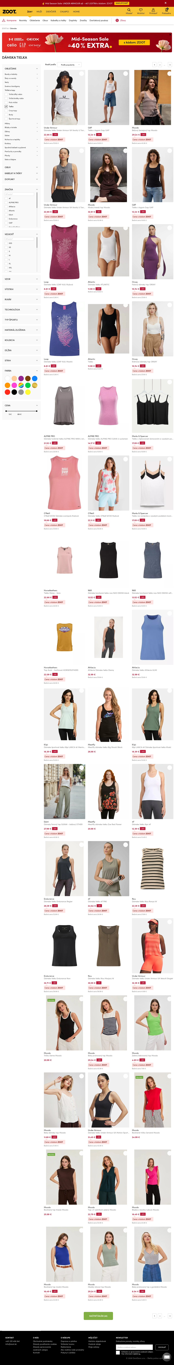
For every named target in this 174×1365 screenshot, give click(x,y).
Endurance (49, 898)
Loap (46, 281)
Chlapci (64, 11)
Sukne (7, 135)
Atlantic (91, 281)
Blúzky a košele (11, 127)
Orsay (135, 281)
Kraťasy (8, 143)
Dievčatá (51, 11)
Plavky (7, 155)
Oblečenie (35, 20)
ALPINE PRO (49, 436)
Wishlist (141, 11)
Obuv (45, 20)
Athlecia (92, 667)
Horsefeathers (50, 590)
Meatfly (91, 744)
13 (170, 64)
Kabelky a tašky (58, 20)
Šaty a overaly (10, 78)
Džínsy (7, 131)
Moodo (135, 127)
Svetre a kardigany (12, 86)
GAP (90, 127)
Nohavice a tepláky (12, 139)
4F (133, 821)
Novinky (23, 20)
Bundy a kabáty (11, 74)
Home (76, 11)
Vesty (7, 82)
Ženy (29, 11)
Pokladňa (166, 11)
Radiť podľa (50, 64)
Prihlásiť (153, 11)
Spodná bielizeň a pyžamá (15, 147)
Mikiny (7, 123)
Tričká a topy (10, 90)
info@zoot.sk (11, 1344)
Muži (39, 11)
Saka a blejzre (10, 159)
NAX (90, 590)
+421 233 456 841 (12, 1341)
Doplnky (73, 20)
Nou (134, 898)
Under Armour (50, 127)
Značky (83, 20)
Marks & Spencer (140, 436)
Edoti (46, 821)
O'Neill (47, 513)
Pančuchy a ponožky (13, 151)
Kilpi (46, 744)
